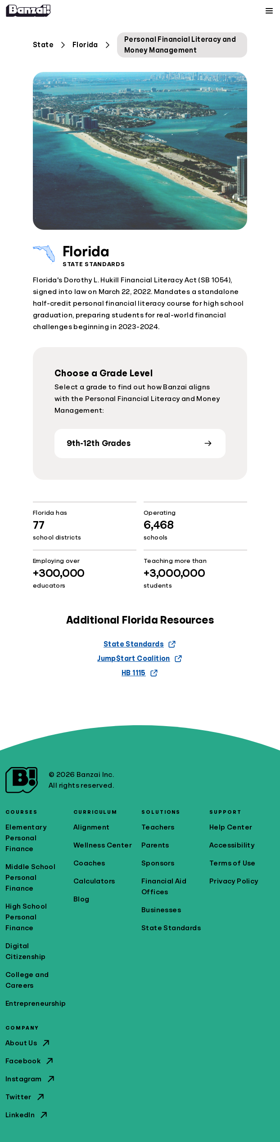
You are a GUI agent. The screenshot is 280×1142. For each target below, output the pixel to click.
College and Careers (27, 980)
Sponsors (157, 863)
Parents (155, 845)
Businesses (161, 910)
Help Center (230, 827)
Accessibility (231, 845)
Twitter (25, 1097)
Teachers (157, 827)
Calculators (94, 881)
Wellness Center (102, 845)
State (43, 45)
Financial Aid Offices (163, 887)
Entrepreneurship (35, 1003)
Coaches (89, 863)
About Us (28, 1043)
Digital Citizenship (25, 951)
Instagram (30, 1079)
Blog (81, 899)
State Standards (171, 928)
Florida (85, 45)
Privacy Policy (233, 881)
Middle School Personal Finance (30, 877)
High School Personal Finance (26, 917)
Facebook (30, 1061)
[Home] (28, 11)
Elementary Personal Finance (25, 838)
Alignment (91, 827)
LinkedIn (27, 1115)
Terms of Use (232, 863)
